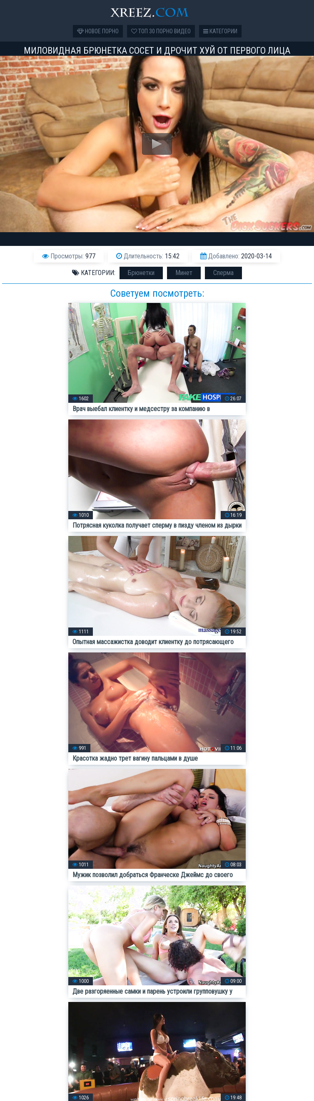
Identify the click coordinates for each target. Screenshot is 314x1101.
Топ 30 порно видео (161, 31)
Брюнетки (141, 273)
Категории (220, 31)
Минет (183, 273)
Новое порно (98, 31)
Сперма (223, 273)
